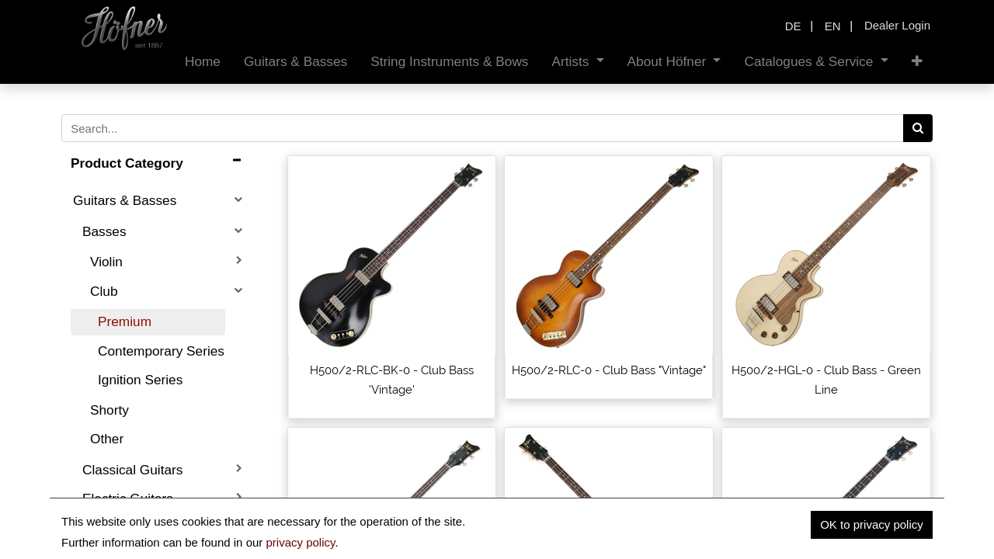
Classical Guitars (132, 469)
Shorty (109, 410)
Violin (106, 261)
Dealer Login (897, 25)
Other (106, 438)
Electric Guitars (127, 498)
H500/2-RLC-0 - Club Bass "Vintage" (609, 370)
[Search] (918, 128)
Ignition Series (140, 379)
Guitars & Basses (124, 200)
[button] (917, 62)
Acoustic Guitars (131, 527)
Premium (124, 321)
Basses (104, 231)
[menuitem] (202, 62)
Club (103, 291)
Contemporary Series (161, 351)
